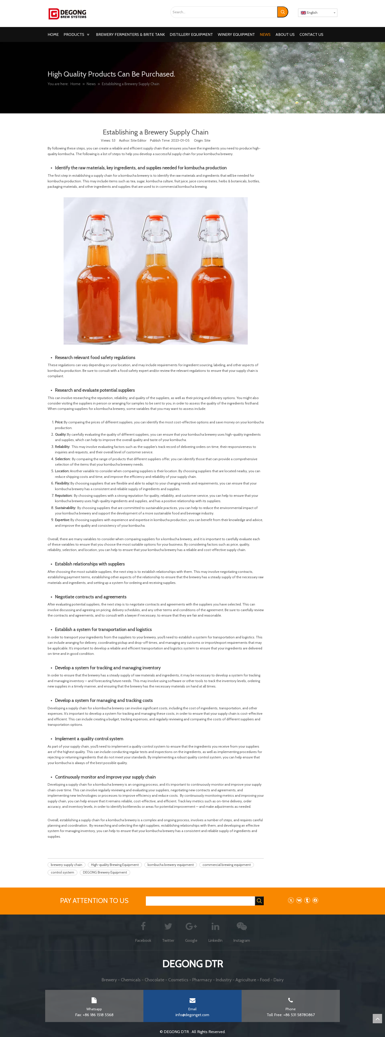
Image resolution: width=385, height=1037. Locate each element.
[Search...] (223, 12)
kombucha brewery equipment (171, 864)
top (377, 1018)
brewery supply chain (66, 864)
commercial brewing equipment (227, 864)
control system (62, 872)
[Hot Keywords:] (282, 11)
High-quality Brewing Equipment (115, 864)
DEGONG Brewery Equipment (105, 872)
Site (207, 140)
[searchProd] (200, 901)
